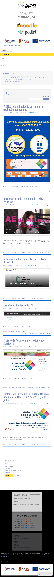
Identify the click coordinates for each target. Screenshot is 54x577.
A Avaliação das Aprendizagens (11, 83)
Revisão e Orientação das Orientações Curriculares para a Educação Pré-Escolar (25, 80)
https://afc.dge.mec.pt (9, 293)
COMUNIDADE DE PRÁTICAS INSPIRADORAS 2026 (17, 81)
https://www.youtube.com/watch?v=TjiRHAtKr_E (17, 247)
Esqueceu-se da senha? (11, 474)
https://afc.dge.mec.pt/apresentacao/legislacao (17, 326)
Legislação (27, 333)
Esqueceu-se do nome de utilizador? (15, 472)
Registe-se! (8, 470)
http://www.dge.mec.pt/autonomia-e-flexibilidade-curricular (20, 378)
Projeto (48, 333)
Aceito (44, 555)
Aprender (43, 252)
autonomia (33, 252)
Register (17, 477)
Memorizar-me (9, 468)
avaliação (42, 191)
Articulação (47, 191)
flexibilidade (42, 298)
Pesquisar (46, 99)
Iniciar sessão (9, 477)
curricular (37, 191)
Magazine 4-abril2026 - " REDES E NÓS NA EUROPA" (17, 78)
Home (10, 68)
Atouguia (48, 252)
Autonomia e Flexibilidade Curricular (16, 191)
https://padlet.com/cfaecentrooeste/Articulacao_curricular (20, 186)
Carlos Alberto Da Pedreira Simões (14, 112)
